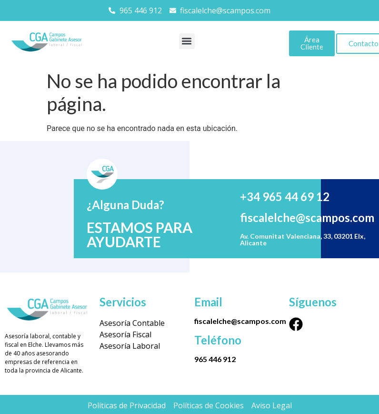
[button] (187, 41)
